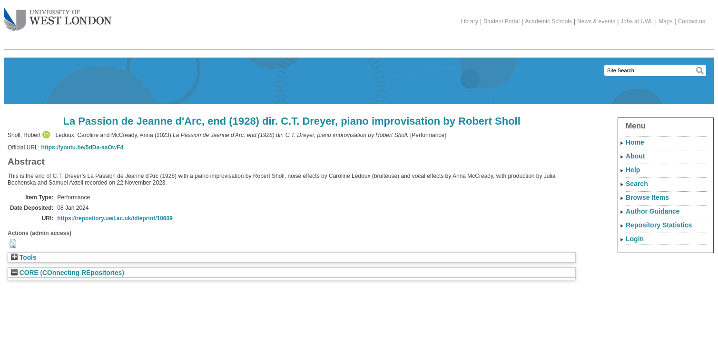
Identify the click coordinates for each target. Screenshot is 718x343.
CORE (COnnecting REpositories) (67, 272)
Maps (665, 21)
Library (469, 21)
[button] (12, 243)
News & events (596, 21)
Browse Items (647, 197)
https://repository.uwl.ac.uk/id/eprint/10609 (115, 218)
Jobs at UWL (636, 21)
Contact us (691, 21)
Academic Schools (548, 21)
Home (635, 142)
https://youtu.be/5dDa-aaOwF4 (82, 147)
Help (633, 170)
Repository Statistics (659, 225)
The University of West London (57, 16)
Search (637, 183)
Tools (24, 257)
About (635, 156)
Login (635, 239)
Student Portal (501, 21)
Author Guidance (653, 211)
